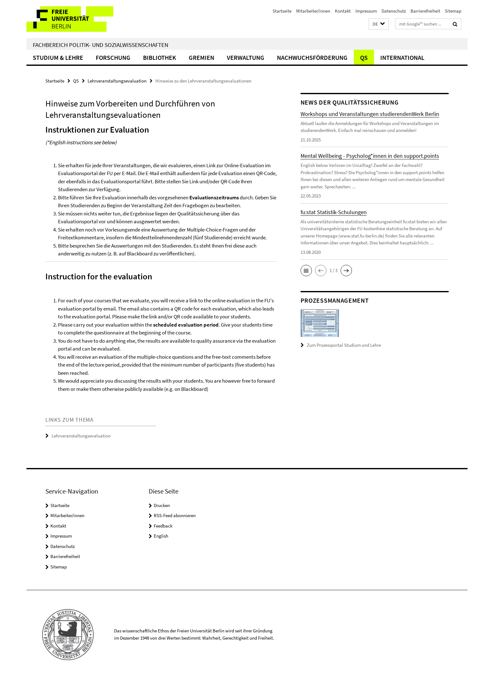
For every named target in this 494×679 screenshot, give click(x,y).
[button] (379, 24)
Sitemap (453, 11)
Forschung (113, 57)
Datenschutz (394, 11)
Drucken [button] (162, 505)
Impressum (366, 11)
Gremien (201, 57)
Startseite (282, 11)
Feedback (163, 526)
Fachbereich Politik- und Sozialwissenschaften (100, 44)
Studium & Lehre (58, 57)
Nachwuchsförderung (312, 57)
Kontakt (343, 11)
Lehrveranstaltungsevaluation (117, 81)
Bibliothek (159, 57)
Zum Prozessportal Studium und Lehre (344, 345)
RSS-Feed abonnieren (175, 515)
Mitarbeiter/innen (313, 11)
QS (364, 57)
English (161, 536)
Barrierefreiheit (425, 11)
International (402, 57)
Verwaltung (245, 57)
